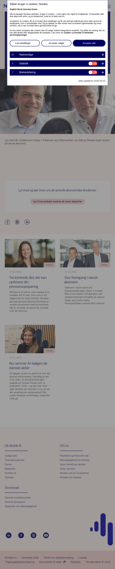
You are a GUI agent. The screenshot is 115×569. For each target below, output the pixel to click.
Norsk (20, 9)
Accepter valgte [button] (56, 43)
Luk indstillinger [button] (23, 43)
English (13, 9)
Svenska (27, 9)
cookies (67, 33)
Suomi (34, 9)
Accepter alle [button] (89, 43)
